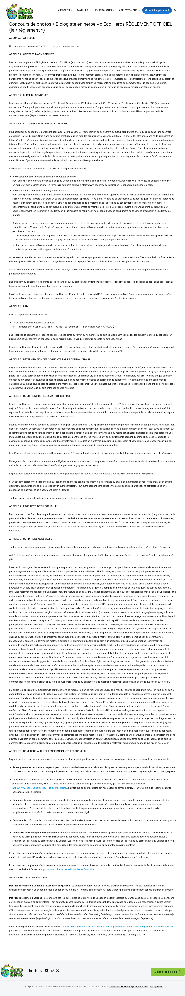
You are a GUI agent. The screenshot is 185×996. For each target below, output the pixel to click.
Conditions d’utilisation (120, 986)
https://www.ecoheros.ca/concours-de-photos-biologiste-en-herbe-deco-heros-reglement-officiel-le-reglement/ (117, 926)
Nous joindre (156, 986)
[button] (175, 10)
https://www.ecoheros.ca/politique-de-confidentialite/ (39, 787)
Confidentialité (140, 986)
